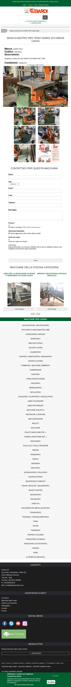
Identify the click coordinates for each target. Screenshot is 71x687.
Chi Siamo (5, 599)
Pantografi (35, 443)
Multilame (35, 429)
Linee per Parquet (35, 407)
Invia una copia (14, 238)
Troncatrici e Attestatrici (35, 545)
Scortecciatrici (35, 478)
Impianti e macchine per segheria (35, 664)
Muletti (35, 425)
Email (11, 188)
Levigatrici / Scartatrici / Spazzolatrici (35, 398)
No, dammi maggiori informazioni (24, 684)
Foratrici (35, 376)
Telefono (12, 202)
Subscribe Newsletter (16, 232)
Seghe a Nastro (35, 492)
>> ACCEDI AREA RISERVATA (35, 21)
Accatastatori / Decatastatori (35, 327)
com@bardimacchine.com (14, 587)
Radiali (35, 460)
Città (10, 195)
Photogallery (5, 607)
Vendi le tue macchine (9, 604)
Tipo (10, 182)
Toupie (35, 527)
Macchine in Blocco (35, 411)
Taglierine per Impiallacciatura (35, 509)
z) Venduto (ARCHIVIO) (35, 65)
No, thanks (51, 682)
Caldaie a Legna (35, 349)
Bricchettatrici (36, 345)
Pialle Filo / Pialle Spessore (35, 447)
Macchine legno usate (9, 602)
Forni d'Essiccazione (35, 380)
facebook (4, 624)
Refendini (35, 465)
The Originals (50, 664)
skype (11, 624)
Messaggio (12, 210)
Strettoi (35, 505)
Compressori (35, 371)
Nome (11, 174)
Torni (35, 523)
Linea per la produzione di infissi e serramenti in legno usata (19, 276)
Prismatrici (36, 456)
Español (46, 5)
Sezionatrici (35, 496)
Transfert (35, 532)
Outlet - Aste (59, 664)
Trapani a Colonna (35, 536)
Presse (35, 451)
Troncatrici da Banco (35, 541)
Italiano (36, 5)
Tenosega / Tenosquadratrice (35, 518)
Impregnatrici (35, 389)
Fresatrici (35, 385)
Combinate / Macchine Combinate (35, 367)
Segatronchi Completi (35, 483)
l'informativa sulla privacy (31, 229)
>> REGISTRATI (35, 23)
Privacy (11, 224)
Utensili (35, 549)
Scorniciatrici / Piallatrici (35, 474)
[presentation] (23, 255)
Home (4, 31)
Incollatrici (35, 394)
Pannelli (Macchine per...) (35, 438)
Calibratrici (35, 353)
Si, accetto (55, 676)
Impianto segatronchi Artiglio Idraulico (51, 276)
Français (30, 5)
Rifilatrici (35, 469)
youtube (18, 624)
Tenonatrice (35, 514)
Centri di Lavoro (35, 362)
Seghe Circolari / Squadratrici (35, 487)
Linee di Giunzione (35, 402)
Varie (35, 554)
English (24, 5)
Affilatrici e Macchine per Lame (35, 331)
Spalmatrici (35, 500)
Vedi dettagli (19, 310)
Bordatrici (35, 340)
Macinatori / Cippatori (35, 416)
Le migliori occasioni (18, 664)
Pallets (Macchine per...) (35, 434)
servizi (8, 664)
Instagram (25, 624)
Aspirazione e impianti (35, 336)
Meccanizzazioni (35, 420)
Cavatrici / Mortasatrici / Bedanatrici (35, 358)
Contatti (4, 610)
